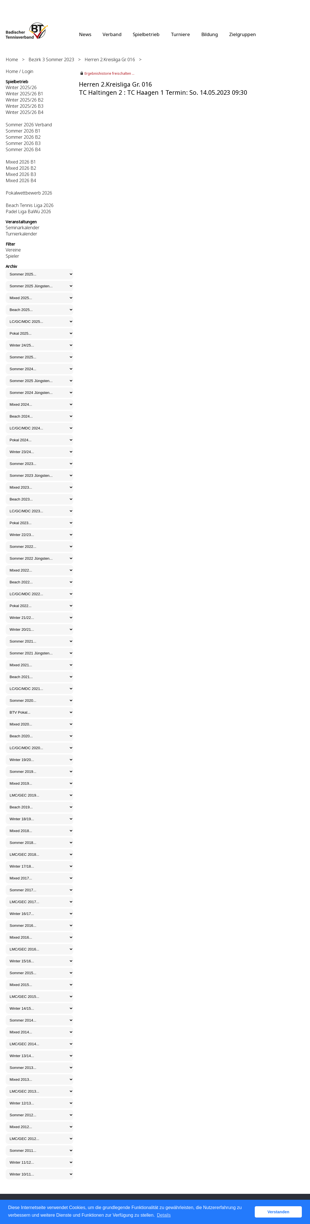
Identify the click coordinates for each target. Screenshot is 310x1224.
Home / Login (19, 71)
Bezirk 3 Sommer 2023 (51, 59)
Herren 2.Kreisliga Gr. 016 (110, 59)
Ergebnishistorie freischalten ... (109, 73)
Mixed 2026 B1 (21, 162)
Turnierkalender (21, 234)
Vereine (13, 250)
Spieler (12, 256)
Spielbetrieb (146, 34)
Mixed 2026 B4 (21, 180)
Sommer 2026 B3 (23, 143)
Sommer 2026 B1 (23, 131)
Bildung (209, 34)
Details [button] (164, 1215)
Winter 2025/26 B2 (24, 100)
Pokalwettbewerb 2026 (29, 193)
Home (12, 59)
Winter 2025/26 (21, 87)
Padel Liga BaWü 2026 (28, 211)
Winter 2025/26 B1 (24, 94)
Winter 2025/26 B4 (24, 112)
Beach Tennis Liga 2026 (30, 205)
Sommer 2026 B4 (23, 149)
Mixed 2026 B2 (21, 168)
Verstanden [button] (278, 1212)
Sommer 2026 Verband (29, 125)
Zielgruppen (242, 34)
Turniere (180, 34)
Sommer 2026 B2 (23, 137)
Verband (112, 34)
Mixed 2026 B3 (21, 174)
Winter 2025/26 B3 (24, 106)
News (85, 34)
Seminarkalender (22, 227)
